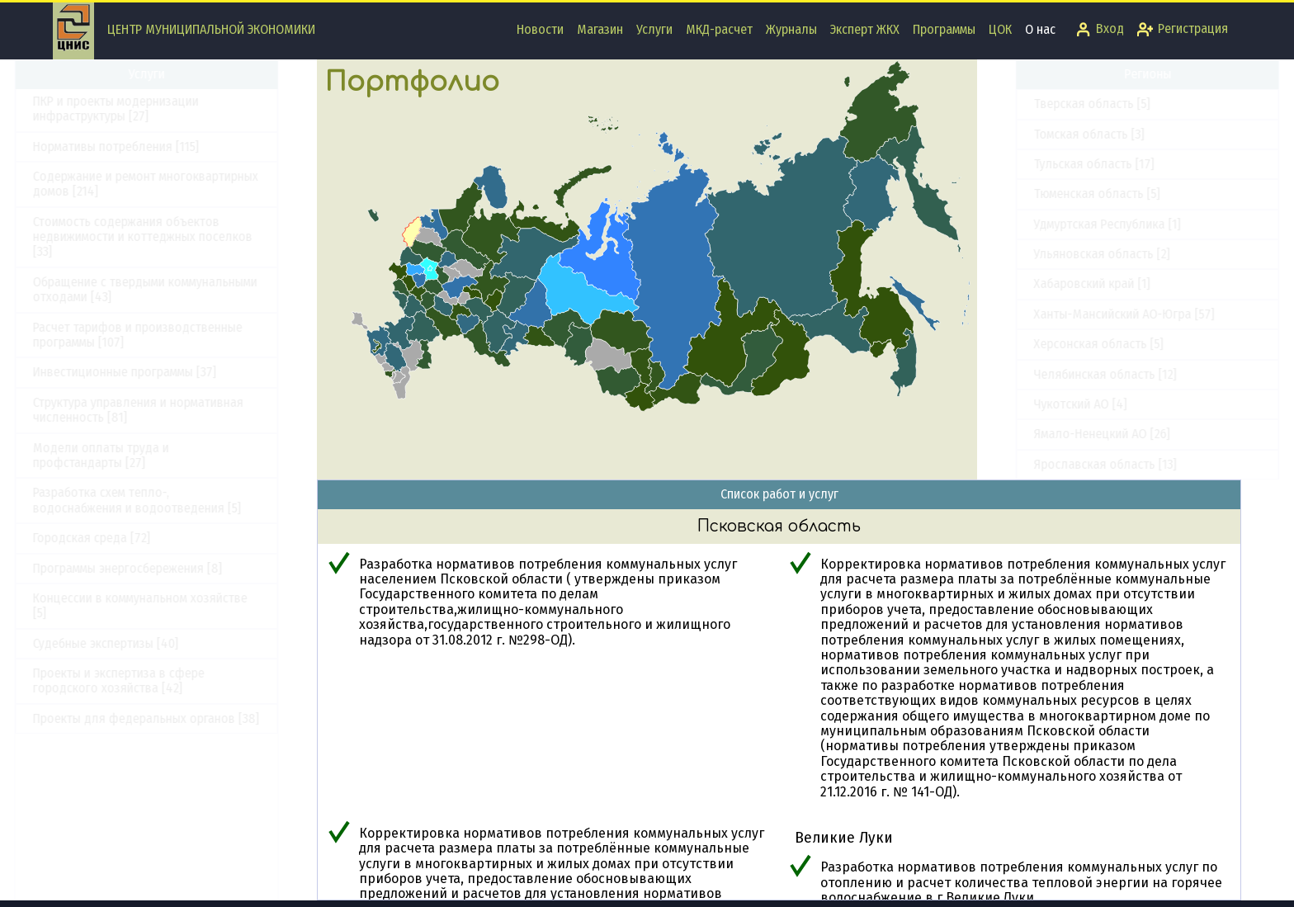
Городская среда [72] (129, 538)
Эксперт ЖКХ (865, 29)
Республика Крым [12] (1054, 456)
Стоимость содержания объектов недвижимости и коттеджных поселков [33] (180, 237)
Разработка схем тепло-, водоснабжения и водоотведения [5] (175, 499)
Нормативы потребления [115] (154, 146)
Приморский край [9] (1051, 216)
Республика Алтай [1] (1053, 306)
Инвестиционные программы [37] (162, 372)
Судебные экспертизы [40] (143, 643)
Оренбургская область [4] (1067, 96)
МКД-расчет (719, 29)
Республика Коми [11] (1053, 426)
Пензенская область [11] (1062, 156)
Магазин (600, 29)
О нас (1040, 29)
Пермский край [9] (1044, 186)
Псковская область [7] (1057, 246)
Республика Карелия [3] (1060, 396)
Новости (540, 29)
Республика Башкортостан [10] (1079, 336)
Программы (944, 29)
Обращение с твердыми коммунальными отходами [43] (183, 289)
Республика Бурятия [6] (1060, 366)
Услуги (654, 29)
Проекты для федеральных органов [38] (184, 718)
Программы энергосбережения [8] (165, 568)
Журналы (791, 29)
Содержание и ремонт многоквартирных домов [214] (183, 183)
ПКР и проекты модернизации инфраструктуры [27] (154, 108)
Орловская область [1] (1058, 126)
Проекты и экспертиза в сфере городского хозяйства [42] (157, 680)
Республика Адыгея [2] (1057, 276)
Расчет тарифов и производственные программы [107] (176, 334)
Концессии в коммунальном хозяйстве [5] (178, 605)
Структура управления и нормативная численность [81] (176, 409)
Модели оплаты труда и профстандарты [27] (139, 455)
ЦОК (1000, 29)
